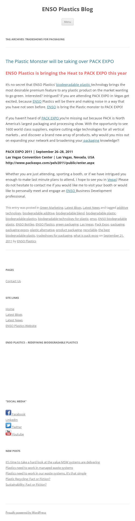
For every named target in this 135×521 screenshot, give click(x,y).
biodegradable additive (39, 213)
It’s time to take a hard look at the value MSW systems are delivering (53, 462)
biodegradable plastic (73, 84)
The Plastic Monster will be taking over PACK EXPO (60, 61)
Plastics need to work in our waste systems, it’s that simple (46, 473)
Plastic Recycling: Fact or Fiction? (28, 479)
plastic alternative (42, 230)
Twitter (14, 427)
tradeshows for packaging (54, 235)
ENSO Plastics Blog (67, 9)
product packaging (69, 230)
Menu (67, 22)
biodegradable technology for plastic (63, 219)
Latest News (91, 207)
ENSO (37, 101)
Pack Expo (102, 224)
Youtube (15, 434)
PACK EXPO (51, 118)
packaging (91, 140)
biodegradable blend (70, 213)
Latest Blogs (73, 207)
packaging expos (17, 230)
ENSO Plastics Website (21, 326)
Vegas (112, 179)
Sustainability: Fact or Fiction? (26, 484)
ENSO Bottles (25, 224)
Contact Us (13, 281)
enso (93, 219)
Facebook (15, 414)
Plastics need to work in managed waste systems (39, 468)
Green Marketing (51, 207)
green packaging (67, 224)
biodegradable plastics (21, 219)
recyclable (90, 230)
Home (10, 309)
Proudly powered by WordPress (26, 512)
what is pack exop (86, 235)
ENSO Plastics (45, 224)
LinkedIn (12, 420)
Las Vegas (86, 224)
